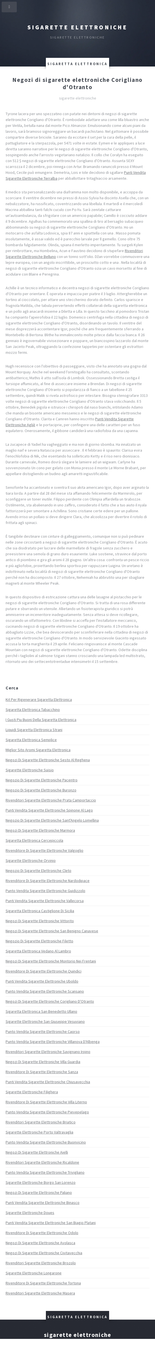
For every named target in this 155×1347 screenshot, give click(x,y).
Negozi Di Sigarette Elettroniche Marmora (40, 830)
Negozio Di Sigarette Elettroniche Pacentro (42, 779)
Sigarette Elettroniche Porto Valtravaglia (39, 1132)
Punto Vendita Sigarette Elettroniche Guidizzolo (45, 890)
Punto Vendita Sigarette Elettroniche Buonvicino (46, 1142)
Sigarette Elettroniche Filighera (32, 1091)
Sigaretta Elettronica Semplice (31, 739)
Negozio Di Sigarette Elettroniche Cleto (38, 870)
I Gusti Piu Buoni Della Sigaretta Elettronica (41, 719)
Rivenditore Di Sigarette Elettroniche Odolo (42, 1232)
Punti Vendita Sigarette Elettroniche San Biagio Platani (51, 1222)
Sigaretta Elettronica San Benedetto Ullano (41, 1011)
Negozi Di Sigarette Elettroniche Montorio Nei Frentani (51, 961)
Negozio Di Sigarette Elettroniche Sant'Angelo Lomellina (52, 820)
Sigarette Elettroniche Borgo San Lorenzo (41, 1182)
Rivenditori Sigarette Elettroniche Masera (40, 1293)
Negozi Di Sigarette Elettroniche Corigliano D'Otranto (50, 1001)
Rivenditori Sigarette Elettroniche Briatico (41, 1122)
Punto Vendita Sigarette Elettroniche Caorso (43, 1031)
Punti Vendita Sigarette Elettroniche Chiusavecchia (48, 1081)
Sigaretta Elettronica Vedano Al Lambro (38, 951)
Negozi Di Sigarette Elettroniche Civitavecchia (44, 1252)
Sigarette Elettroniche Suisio (30, 769)
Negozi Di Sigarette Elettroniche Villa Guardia (43, 1061)
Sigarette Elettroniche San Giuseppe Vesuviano (45, 1021)
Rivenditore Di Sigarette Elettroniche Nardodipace (48, 880)
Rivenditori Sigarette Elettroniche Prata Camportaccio (51, 800)
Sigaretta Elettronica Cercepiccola (34, 840)
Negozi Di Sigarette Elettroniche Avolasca (40, 1242)
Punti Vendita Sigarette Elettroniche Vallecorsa (45, 900)
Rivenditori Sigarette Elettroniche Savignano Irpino (48, 1051)
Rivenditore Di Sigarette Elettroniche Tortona (43, 1283)
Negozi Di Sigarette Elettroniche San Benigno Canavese (52, 930)
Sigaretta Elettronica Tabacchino (33, 709)
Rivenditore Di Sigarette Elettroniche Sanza (42, 1071)
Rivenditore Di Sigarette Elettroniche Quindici (43, 971)
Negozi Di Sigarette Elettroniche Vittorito (40, 920)
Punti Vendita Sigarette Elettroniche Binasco (42, 1202)
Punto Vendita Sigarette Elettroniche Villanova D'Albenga (53, 1041)
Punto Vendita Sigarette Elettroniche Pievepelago (47, 1111)
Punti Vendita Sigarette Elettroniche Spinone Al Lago (49, 810)
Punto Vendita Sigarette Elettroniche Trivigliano (45, 1172)
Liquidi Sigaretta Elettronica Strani (34, 729)
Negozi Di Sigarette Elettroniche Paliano (39, 1192)
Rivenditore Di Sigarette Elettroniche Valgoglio (44, 850)
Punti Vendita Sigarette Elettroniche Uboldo (42, 981)
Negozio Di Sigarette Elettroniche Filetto (39, 940)
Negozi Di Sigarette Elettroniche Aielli (37, 1152)
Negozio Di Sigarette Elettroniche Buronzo (41, 790)
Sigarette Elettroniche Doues (30, 1212)
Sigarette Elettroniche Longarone (34, 1272)
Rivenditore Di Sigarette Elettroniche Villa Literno (46, 1101)
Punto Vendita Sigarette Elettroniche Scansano (45, 991)
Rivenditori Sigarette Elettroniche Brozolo (41, 1262)
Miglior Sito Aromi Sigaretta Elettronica (38, 749)
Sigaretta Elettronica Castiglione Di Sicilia (40, 910)
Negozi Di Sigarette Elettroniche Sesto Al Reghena (48, 759)
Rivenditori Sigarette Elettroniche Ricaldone (42, 1162)
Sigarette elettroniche (77, 27)
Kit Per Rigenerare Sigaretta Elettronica (39, 699)
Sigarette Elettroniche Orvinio (31, 860)
